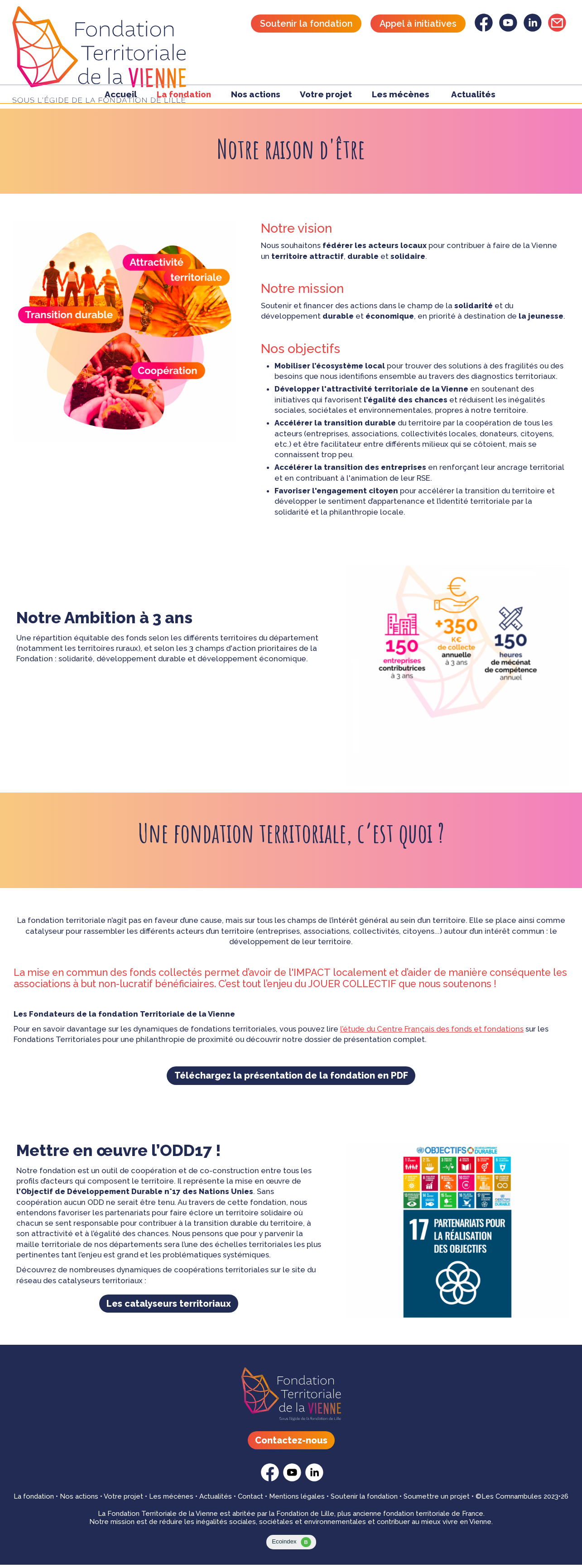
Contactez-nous (291, 1442)
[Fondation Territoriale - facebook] (484, 28)
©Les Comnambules (509, 1499)
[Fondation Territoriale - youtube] (508, 28)
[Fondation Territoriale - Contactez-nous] (557, 28)
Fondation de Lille (305, 1516)
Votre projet (123, 1499)
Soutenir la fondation (306, 23)
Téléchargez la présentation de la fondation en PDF (291, 1076)
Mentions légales (297, 1499)
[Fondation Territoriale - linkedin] (533, 28)
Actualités (473, 99)
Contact (250, 1499)
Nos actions (79, 1499)
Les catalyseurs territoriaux (168, 1305)
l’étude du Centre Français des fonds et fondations (432, 1029)
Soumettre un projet (437, 1499)
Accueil (121, 99)
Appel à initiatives (418, 23)
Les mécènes (400, 99)
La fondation (34, 1499)
